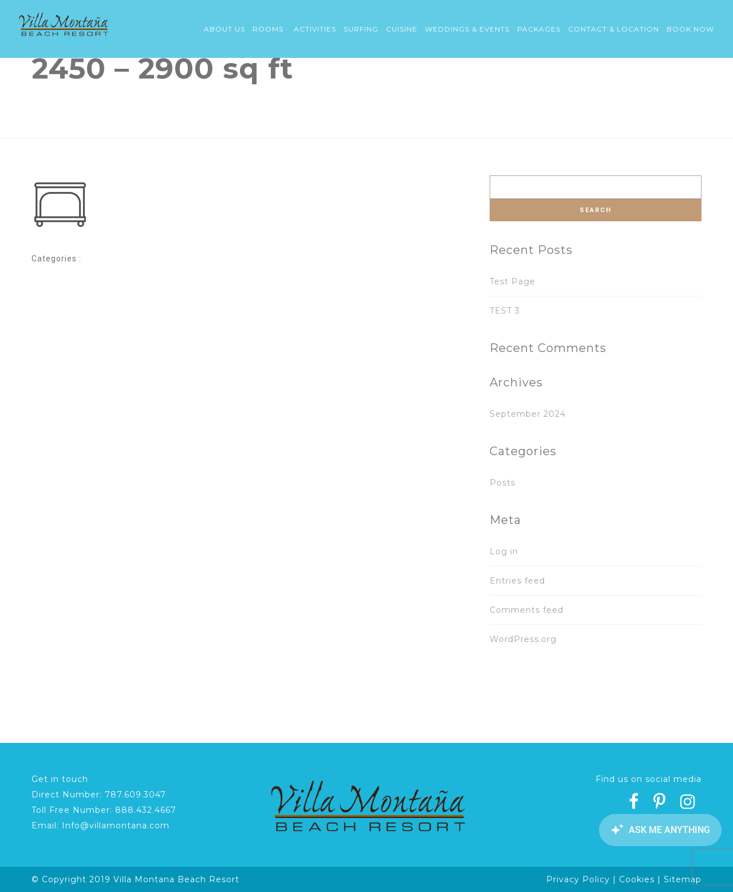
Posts (502, 483)
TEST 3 (505, 311)
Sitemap (683, 879)
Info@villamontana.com (116, 825)
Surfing (361, 29)
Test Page (512, 281)
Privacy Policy (578, 879)
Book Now (690, 29)
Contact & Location (613, 29)
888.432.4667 (145, 810)
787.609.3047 (135, 794)
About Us (224, 29)
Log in (504, 551)
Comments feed (526, 610)
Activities (315, 29)
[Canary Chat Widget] (659, 830)
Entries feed (517, 581)
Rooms (268, 29)
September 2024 (528, 414)
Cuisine (401, 29)
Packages (539, 29)
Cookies (637, 879)
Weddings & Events (467, 29)
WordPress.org (523, 639)
